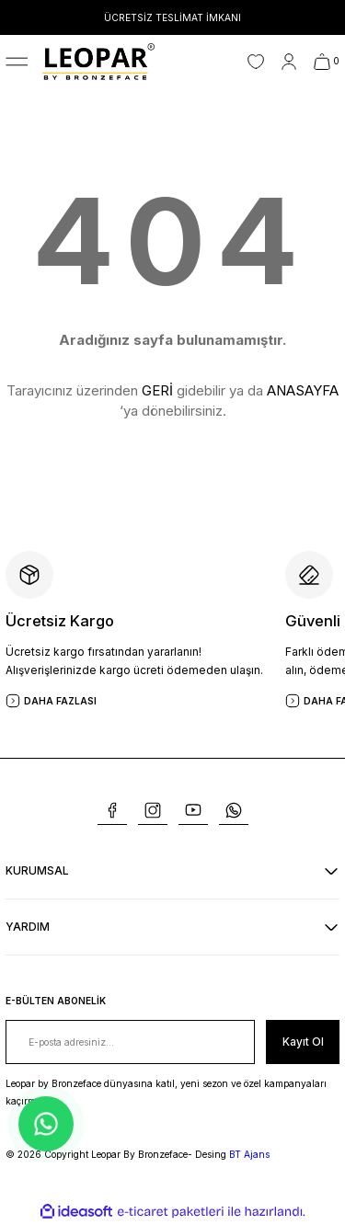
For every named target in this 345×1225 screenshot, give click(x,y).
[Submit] (302, 1042)
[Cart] (326, 61)
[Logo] (98, 61)
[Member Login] (289, 61)
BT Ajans (249, 1154)
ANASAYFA (303, 390)
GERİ (157, 390)
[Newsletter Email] (130, 1042)
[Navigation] (17, 62)
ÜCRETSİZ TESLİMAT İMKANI (172, 17)
